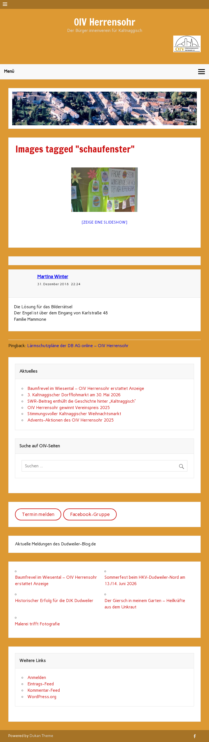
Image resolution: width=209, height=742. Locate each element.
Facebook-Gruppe (90, 514)
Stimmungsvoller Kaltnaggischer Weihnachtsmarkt (74, 413)
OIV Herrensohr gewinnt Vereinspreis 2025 (68, 407)
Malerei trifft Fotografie (37, 623)
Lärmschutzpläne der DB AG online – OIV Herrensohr (78, 345)
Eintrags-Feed (40, 683)
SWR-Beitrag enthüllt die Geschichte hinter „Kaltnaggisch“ (81, 401)
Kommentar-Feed (43, 690)
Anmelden (36, 677)
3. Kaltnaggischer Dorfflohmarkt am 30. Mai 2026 (74, 394)
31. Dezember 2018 (53, 284)
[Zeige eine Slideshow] (104, 222)
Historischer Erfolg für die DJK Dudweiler (54, 600)
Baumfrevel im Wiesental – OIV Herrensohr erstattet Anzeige (85, 388)
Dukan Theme (41, 735)
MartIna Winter (52, 276)
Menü (9, 71)
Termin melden (38, 514)
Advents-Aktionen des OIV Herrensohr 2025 (70, 420)
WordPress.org (41, 696)
